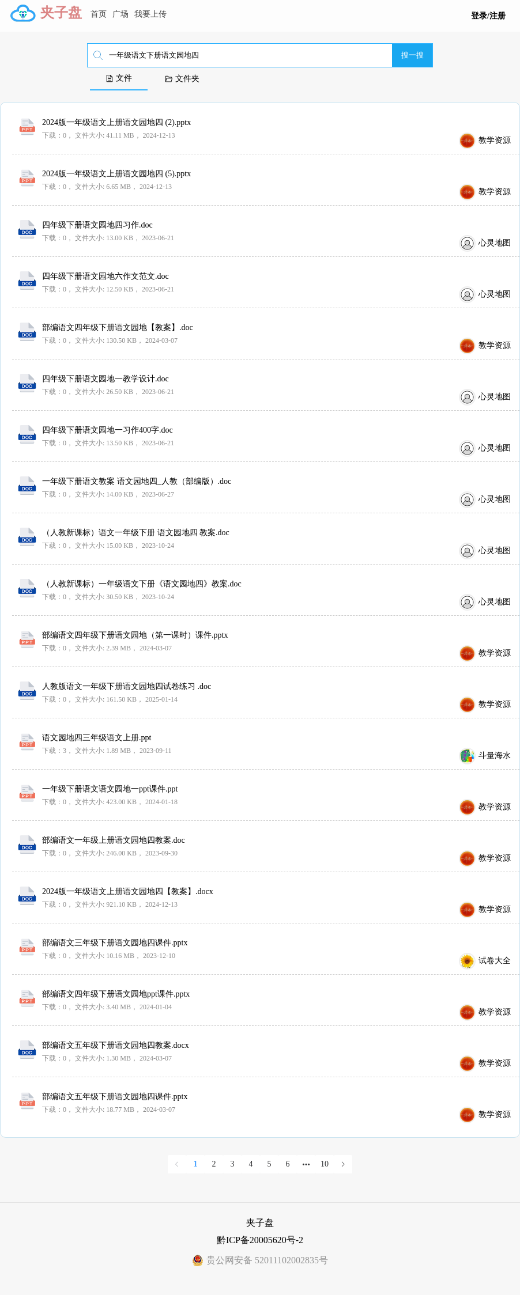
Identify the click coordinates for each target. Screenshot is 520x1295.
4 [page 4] (251, 1164)
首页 (99, 14)
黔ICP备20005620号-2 (260, 1240)
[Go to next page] (343, 1164)
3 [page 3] (233, 1164)
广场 (120, 14)
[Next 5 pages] (306, 1164)
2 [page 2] (214, 1164)
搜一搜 (412, 55)
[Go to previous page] (177, 1164)
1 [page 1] (196, 1164)
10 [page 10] (325, 1164)
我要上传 (150, 14)
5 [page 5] (269, 1164)
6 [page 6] (288, 1164)
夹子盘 (61, 12)
